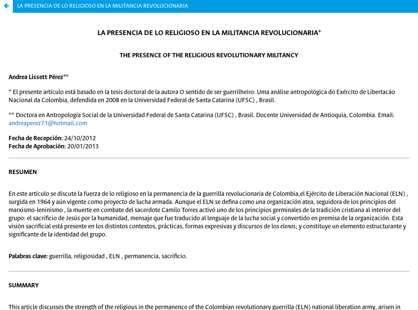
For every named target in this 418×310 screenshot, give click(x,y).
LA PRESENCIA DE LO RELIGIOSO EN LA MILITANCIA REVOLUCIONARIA (102, 6)
